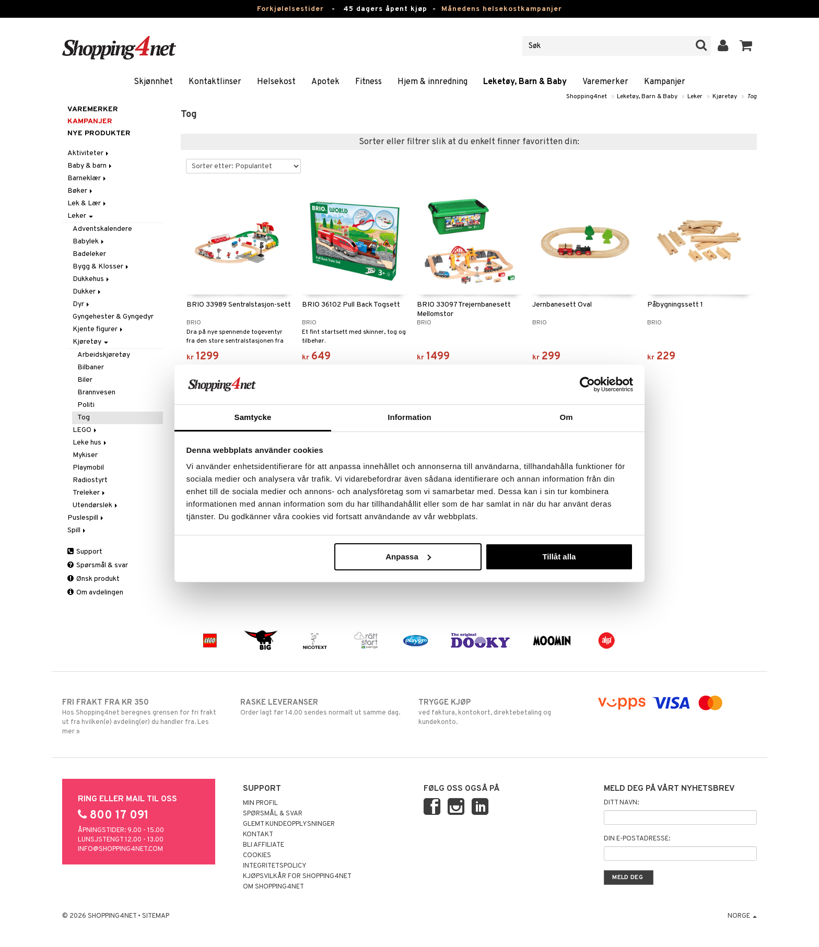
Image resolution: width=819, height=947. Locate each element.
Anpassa (408, 556)
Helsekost (276, 82)
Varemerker (605, 82)
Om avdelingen (95, 592)
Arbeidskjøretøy (103, 354)
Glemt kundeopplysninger (289, 824)
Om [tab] (565, 417)
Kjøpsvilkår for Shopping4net (297, 876)
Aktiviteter (88, 153)
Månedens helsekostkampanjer (501, 9)
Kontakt (258, 835)
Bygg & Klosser (101, 266)
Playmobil (88, 467)
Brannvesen (96, 392)
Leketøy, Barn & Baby (525, 82)
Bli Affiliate (263, 845)
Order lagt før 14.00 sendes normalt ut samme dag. (320, 707)
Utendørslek (96, 505)
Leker (695, 96)
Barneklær (87, 178)
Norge (742, 916)
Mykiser (85, 455)
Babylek (89, 241)
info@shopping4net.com (120, 849)
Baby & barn (90, 165)
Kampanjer (664, 82)
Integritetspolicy (275, 866)
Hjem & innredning (432, 82)
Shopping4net (586, 96)
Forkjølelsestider (290, 9)
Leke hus (90, 442)
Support (84, 551)
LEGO (85, 430)
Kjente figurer (98, 329)
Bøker (80, 190)
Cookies (257, 855)
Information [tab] (409, 417)
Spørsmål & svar (97, 565)
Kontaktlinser (215, 82)
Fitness (368, 82)
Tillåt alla (559, 556)
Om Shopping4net (273, 887)
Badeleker (89, 254)
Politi (86, 405)
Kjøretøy (724, 96)
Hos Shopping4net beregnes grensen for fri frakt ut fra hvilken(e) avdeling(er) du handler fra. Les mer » (142, 716)
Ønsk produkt (93, 579)
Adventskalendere (102, 229)
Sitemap (155, 916)
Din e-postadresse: (637, 839)
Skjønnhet (153, 82)
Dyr (82, 304)
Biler (84, 380)
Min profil (260, 803)
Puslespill (86, 517)
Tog (752, 96)
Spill (77, 530)
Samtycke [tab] (253, 417)
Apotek (325, 82)
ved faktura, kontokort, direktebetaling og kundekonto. (498, 712)
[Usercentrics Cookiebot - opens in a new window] (587, 384)
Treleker (90, 492)
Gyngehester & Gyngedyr (113, 316)
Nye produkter (99, 133)
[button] (746, 46)
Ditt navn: (621, 803)
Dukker (87, 291)
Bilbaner (90, 367)
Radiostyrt (90, 480)
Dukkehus (92, 279)
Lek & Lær (87, 203)
